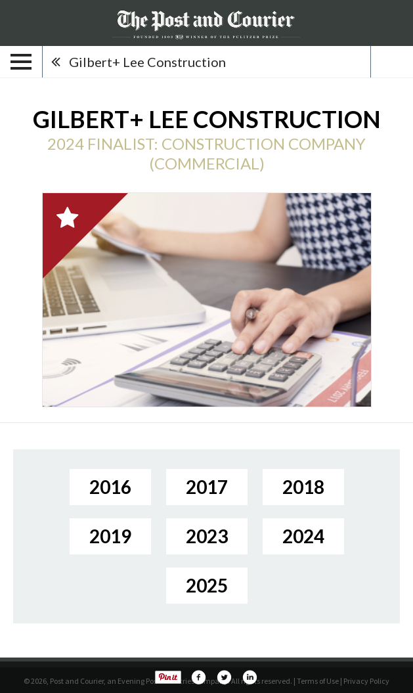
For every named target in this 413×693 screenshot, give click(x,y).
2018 (303, 487)
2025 (207, 585)
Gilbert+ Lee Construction (147, 62)
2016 (110, 487)
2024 (303, 536)
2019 (110, 536)
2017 (207, 487)
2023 (207, 536)
